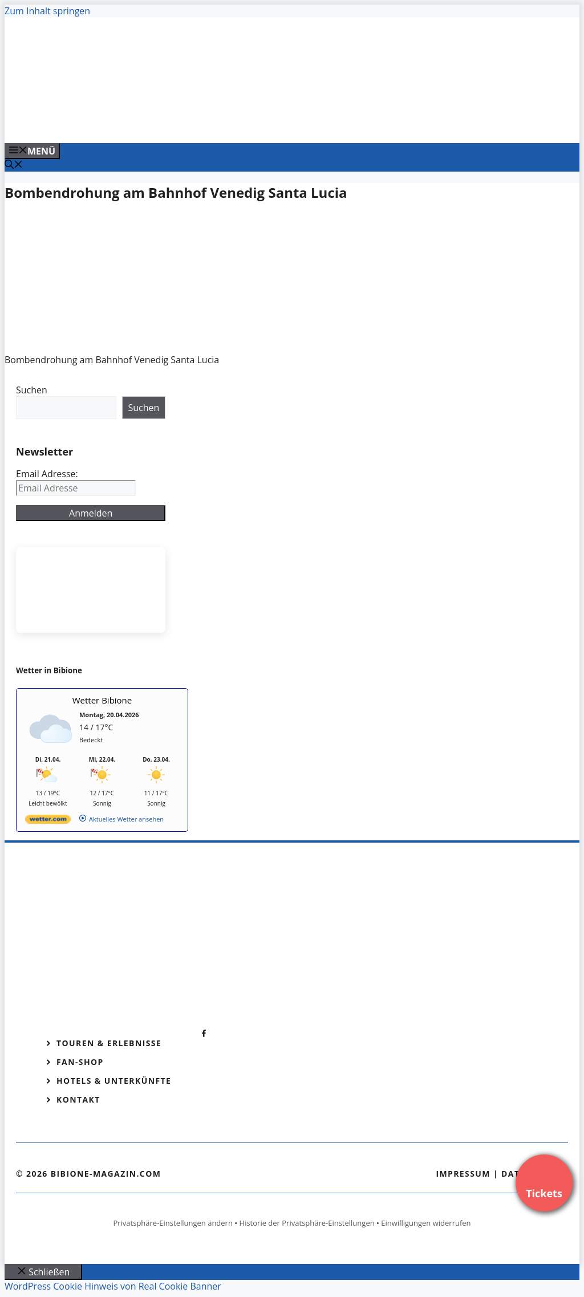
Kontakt (78, 1099)
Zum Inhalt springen (47, 11)
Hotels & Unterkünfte (113, 1080)
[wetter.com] (48, 821)
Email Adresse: (47, 473)
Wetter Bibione (102, 700)
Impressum (463, 1173)
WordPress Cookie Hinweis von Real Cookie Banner (113, 1286)
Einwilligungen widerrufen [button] (426, 1223)
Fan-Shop (80, 1061)
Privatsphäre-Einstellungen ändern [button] (172, 1223)
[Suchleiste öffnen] (14, 165)
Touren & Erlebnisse (108, 1043)
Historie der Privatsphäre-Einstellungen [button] (307, 1223)
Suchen (31, 390)
